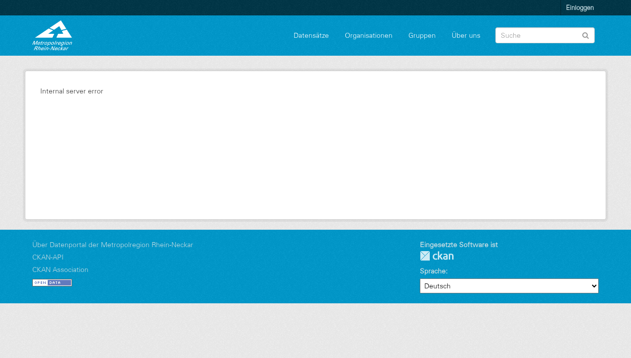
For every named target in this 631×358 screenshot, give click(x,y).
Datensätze (311, 35)
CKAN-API (48, 257)
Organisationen (369, 35)
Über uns (466, 35)
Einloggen (580, 7)
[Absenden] (585, 34)
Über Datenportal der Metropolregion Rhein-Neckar (112, 244)
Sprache (433, 271)
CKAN (437, 256)
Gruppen (422, 35)
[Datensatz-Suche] (545, 35)
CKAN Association (60, 269)
